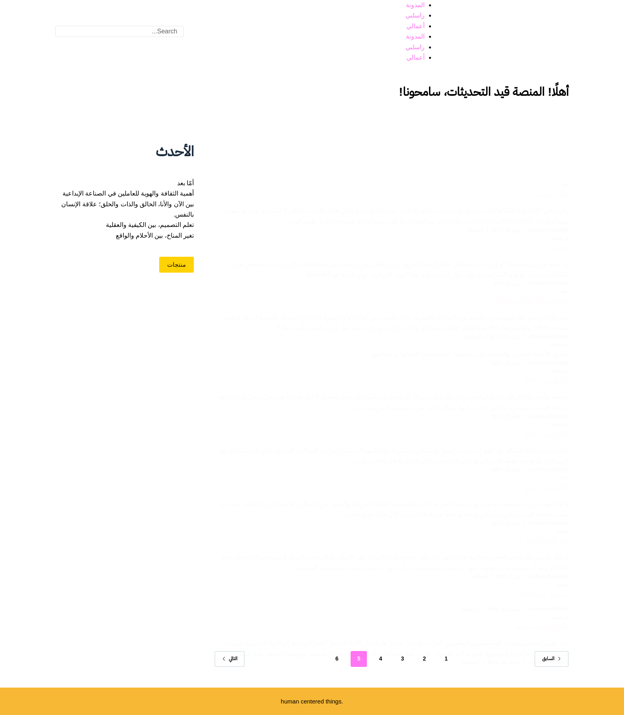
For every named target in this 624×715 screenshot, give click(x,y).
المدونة (415, 5)
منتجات (176, 264)
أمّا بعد (185, 183)
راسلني (415, 15)
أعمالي (415, 26)
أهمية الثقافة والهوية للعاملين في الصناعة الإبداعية (128, 193)
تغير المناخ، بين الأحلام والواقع (155, 235)
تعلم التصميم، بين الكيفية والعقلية (150, 224)
